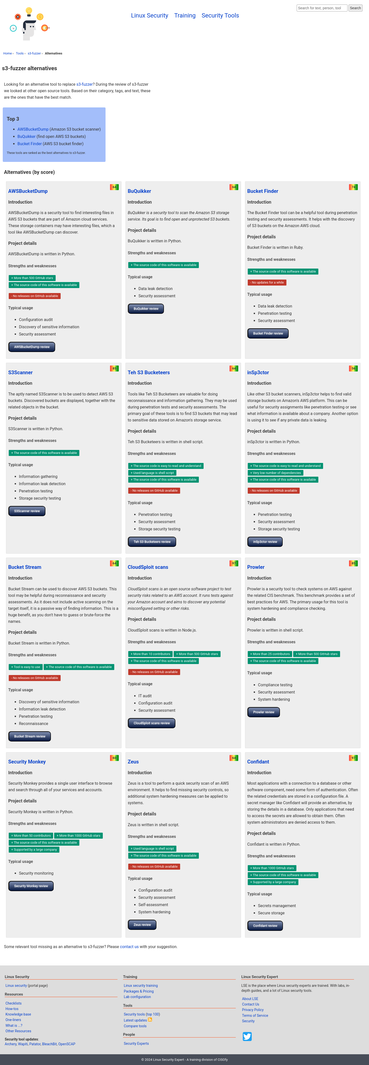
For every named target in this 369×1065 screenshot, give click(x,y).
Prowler (255, 567)
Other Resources (18, 1031)
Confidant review (265, 926)
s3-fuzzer (34, 53)
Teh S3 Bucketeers (149, 372)
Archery (10, 1044)
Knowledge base (18, 1014)
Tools (20, 53)
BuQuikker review (146, 309)
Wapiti (23, 1044)
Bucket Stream (24, 567)
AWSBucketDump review (32, 347)
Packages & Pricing (139, 991)
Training (185, 15)
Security (248, 1021)
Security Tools (220, 15)
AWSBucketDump (33, 129)
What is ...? (13, 1026)
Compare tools (135, 1026)
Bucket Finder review (268, 333)
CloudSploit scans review (152, 723)
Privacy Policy (252, 1010)
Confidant (258, 762)
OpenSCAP (66, 1044)
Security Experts (136, 1044)
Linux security (16, 986)
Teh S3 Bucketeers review (152, 542)
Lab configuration (137, 997)
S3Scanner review (27, 511)
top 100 (153, 1014)
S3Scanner (20, 372)
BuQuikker (26, 136)
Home (7, 53)
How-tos (11, 1009)
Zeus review (142, 925)
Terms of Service (255, 1016)
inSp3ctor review (265, 542)
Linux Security (149, 15)
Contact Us (250, 1004)
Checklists (13, 1003)
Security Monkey (27, 762)
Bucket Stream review (29, 736)
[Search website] (322, 7)
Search (355, 8)
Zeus (133, 762)
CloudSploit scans (148, 567)
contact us (129, 946)
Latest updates (135, 1020)
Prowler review (263, 712)
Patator (35, 1044)
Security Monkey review (31, 886)
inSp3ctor (258, 372)
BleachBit (49, 1044)
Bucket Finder (29, 143)
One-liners (13, 1020)
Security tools (134, 1014)
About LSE (250, 999)
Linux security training (141, 986)
